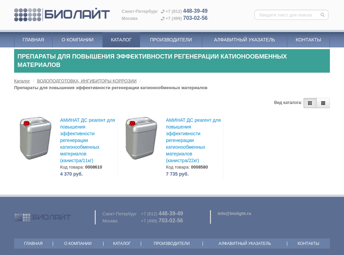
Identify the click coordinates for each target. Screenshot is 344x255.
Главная (33, 39)
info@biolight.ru (234, 213)
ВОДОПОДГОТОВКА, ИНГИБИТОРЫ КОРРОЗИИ (86, 80)
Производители (171, 39)
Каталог (121, 39)
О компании (77, 39)
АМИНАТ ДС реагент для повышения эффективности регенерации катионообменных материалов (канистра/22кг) (193, 140)
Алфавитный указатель (244, 39)
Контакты (308, 39)
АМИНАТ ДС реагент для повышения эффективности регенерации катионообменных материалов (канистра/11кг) (87, 140)
